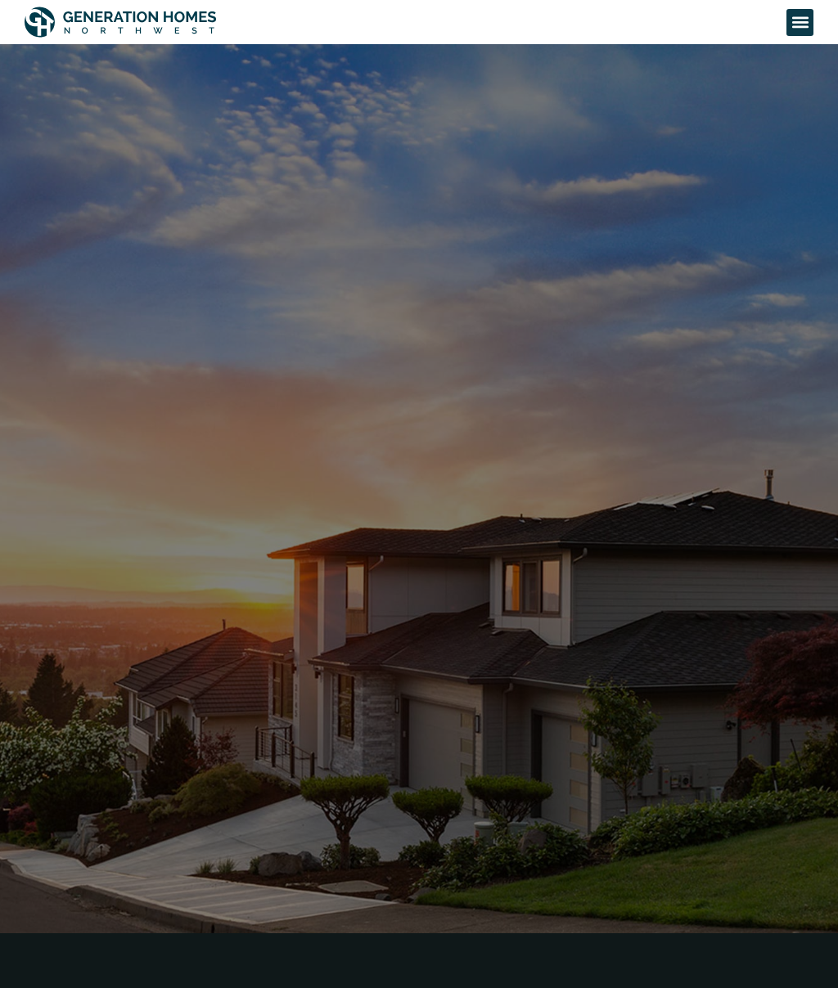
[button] (799, 22)
